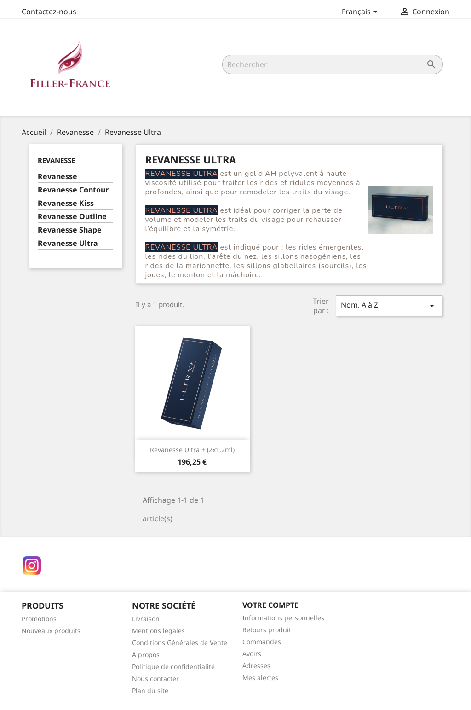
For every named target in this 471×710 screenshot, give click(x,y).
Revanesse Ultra (68, 243)
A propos (146, 654)
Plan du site (150, 690)
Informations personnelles (283, 617)
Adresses (256, 665)
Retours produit (266, 629)
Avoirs (251, 653)
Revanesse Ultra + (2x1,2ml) (192, 449)
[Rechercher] (332, 64)
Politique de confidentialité (173, 666)
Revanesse (56, 160)
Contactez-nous (49, 11)
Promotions (39, 618)
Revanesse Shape (70, 230)
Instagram (32, 565)
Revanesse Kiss (66, 203)
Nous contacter (155, 678)
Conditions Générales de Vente (179, 642)
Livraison (146, 618)
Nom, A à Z (389, 305)
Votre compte (270, 605)
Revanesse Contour (73, 190)
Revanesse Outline (72, 216)
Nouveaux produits (51, 630)
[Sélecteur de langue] (361, 12)
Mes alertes (260, 677)
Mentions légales (158, 630)
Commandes (261, 641)
